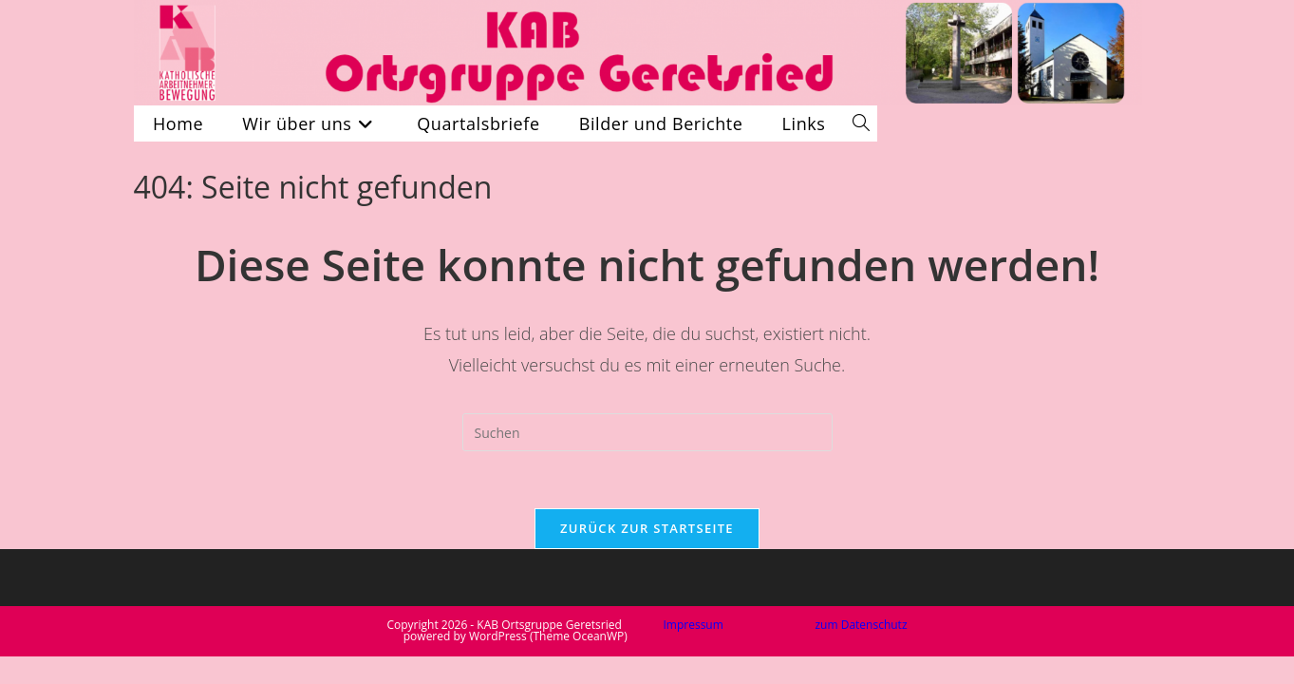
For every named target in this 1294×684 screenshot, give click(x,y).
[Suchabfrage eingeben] (647, 432)
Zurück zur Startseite (647, 528)
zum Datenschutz (861, 625)
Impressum (692, 625)
